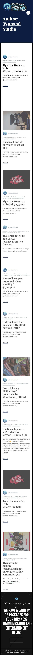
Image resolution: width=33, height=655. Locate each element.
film (17, 62)
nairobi (23, 62)
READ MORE (5, 87)
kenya (19, 62)
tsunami (10, 63)
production (5, 63)
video (14, 63)
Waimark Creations (20, 652)
